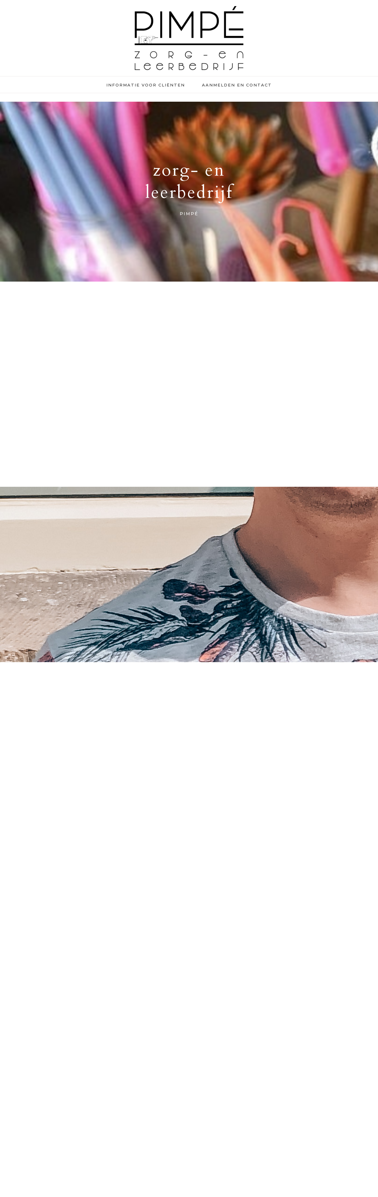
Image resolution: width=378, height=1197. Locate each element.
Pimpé (189, 38)
